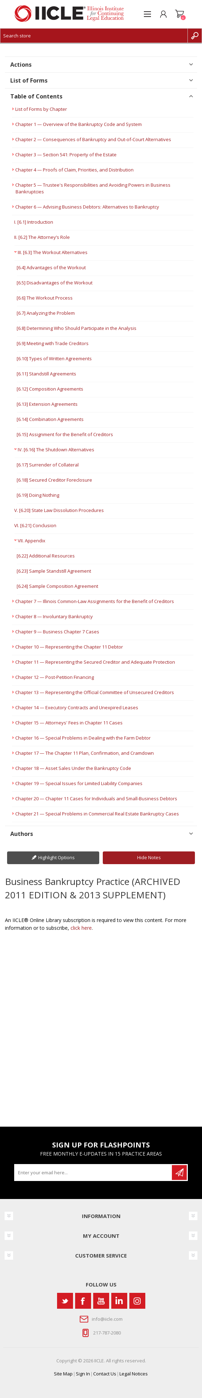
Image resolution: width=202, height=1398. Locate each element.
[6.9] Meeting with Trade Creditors (53, 343)
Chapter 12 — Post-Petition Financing (54, 677)
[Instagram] (137, 1301)
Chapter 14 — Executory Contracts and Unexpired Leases (76, 707)
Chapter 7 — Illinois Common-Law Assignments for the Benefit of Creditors (94, 601)
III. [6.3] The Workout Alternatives (53, 252)
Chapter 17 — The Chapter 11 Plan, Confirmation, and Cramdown (84, 753)
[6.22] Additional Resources (46, 556)
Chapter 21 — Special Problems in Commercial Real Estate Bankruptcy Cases (97, 814)
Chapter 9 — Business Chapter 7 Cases (57, 631)
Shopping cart (179, 14)
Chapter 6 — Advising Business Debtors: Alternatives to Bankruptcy (87, 207)
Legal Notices (133, 1373)
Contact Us (104, 1373)
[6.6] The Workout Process (45, 298)
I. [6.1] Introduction (33, 222)
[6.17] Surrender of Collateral (48, 465)
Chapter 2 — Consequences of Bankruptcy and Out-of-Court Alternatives (93, 139)
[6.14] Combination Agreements (50, 419)
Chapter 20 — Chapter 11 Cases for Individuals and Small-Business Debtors (96, 798)
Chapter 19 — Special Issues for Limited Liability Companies (78, 783)
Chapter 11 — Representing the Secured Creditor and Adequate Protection (95, 662)
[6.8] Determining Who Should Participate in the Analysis (76, 328)
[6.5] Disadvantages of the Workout (54, 282)
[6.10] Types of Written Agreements (54, 358)
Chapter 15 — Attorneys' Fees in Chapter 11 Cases (69, 722)
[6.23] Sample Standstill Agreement (54, 571)
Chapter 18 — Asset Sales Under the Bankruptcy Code (73, 768)
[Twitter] (65, 1301)
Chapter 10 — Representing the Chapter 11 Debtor (69, 647)
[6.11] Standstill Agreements (46, 373)
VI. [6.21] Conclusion (35, 525)
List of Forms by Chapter (41, 109)
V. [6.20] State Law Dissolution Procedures (59, 510)
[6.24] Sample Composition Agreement (57, 586)
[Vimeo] (119, 1301)
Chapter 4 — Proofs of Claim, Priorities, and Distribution (74, 170)
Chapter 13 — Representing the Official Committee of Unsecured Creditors (94, 692)
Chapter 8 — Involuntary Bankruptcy (54, 616)
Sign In (83, 1373)
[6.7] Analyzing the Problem (46, 313)
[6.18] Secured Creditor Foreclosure (54, 480)
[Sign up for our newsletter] (93, 1172)
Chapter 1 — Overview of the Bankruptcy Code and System (78, 124)
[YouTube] (101, 1301)
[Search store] (93, 36)
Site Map (63, 1373)
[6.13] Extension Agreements (47, 404)
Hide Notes (149, 857)
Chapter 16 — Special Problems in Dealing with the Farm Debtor (83, 738)
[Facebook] (83, 1301)
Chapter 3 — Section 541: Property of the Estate (66, 154)
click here (81, 927)
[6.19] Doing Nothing (38, 495)
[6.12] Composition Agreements (50, 389)
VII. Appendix (31, 540)
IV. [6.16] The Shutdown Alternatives (56, 449)
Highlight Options (56, 857)
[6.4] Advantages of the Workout (51, 267)
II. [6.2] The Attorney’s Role (42, 237)
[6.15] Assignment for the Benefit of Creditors (65, 434)
